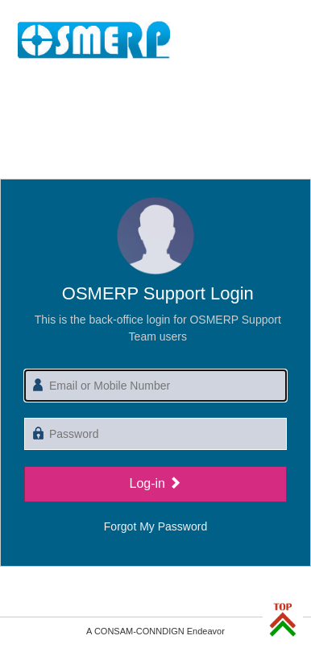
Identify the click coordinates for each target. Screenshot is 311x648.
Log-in (156, 483)
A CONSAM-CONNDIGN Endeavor (155, 631)
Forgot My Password (155, 526)
